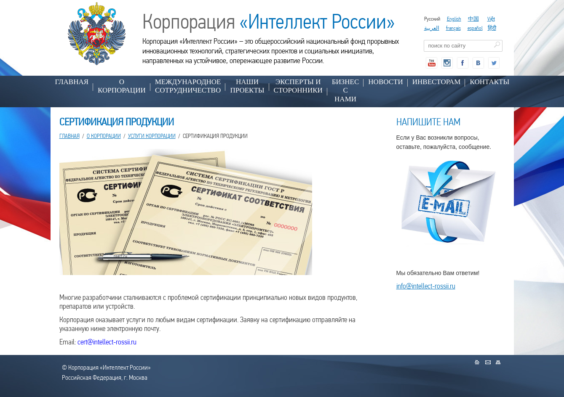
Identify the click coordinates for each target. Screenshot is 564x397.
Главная (72, 82)
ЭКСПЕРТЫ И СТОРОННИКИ (298, 86)
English (454, 19)
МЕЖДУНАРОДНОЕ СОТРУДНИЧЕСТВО (188, 86)
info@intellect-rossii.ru (425, 285)
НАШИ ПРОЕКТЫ (247, 86)
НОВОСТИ (385, 82)
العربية (431, 28)
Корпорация (268, 21)
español (475, 28)
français (453, 28)
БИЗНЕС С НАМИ (345, 90)
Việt (491, 19)
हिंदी (492, 28)
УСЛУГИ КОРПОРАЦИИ (152, 135)
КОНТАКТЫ (489, 82)
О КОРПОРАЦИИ (122, 86)
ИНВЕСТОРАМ (436, 82)
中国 (473, 19)
